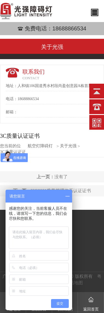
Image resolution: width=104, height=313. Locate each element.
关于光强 (68, 146)
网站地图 (74, 282)
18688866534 (69, 28)
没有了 (52, 176)
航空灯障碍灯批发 (40, 146)
